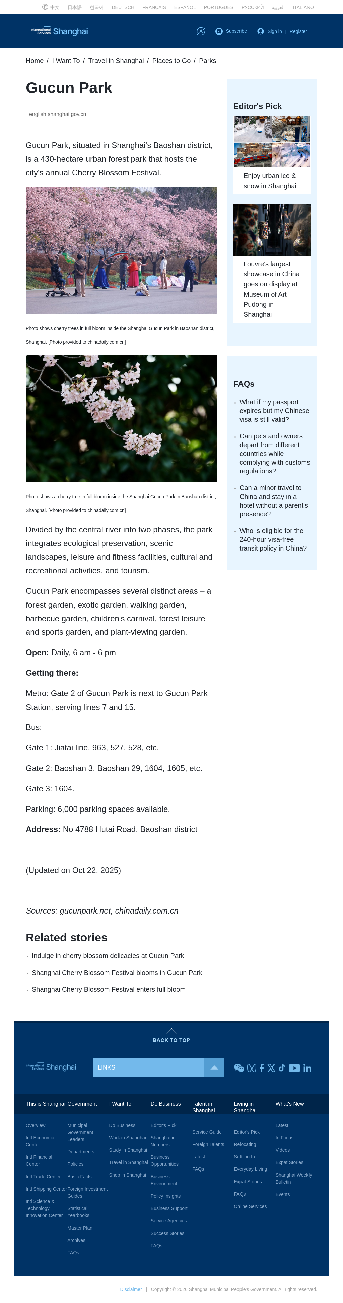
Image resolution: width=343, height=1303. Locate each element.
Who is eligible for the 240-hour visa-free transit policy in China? (273, 539)
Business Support (169, 1208)
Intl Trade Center (43, 1176)
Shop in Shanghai (127, 1175)
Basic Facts (79, 1176)
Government (82, 1104)
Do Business (122, 1125)
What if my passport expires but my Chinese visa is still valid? (274, 410)
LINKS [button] (161, 1067)
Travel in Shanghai (116, 60)
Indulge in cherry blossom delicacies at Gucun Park (108, 955)
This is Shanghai (45, 1104)
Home (35, 60)
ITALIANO (303, 7)
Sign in (275, 31)
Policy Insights (166, 1196)
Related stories (67, 937)
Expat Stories (248, 1181)
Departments (80, 1151)
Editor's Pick (164, 1125)
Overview (35, 1125)
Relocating (245, 1144)
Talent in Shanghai (203, 1107)
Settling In (244, 1156)
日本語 (75, 7)
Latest (198, 1156)
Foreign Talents (208, 1144)
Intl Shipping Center (46, 1189)
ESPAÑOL (185, 7)
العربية (278, 7)
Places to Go (171, 60)
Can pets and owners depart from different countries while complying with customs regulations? (274, 453)
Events (283, 1194)
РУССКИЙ (253, 7)
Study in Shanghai (128, 1150)
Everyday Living (250, 1169)
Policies (75, 1164)
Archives (76, 1240)
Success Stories (167, 1233)
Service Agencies (169, 1220)
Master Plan (79, 1228)
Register (298, 31)
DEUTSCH (123, 7)
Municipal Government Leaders (80, 1132)
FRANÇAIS (154, 7)
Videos (283, 1150)
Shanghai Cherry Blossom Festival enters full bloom (109, 989)
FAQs (244, 383)
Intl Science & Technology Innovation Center (44, 1208)
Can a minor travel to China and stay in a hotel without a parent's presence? (273, 501)
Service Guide (207, 1132)
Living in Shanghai (245, 1107)
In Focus (285, 1137)
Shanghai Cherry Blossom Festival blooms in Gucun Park (117, 972)
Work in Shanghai (127, 1137)
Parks (207, 60)
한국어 (97, 7)
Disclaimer (131, 1289)
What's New (290, 1104)
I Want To (66, 60)
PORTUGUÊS (218, 7)
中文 (51, 6)
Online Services (250, 1206)
